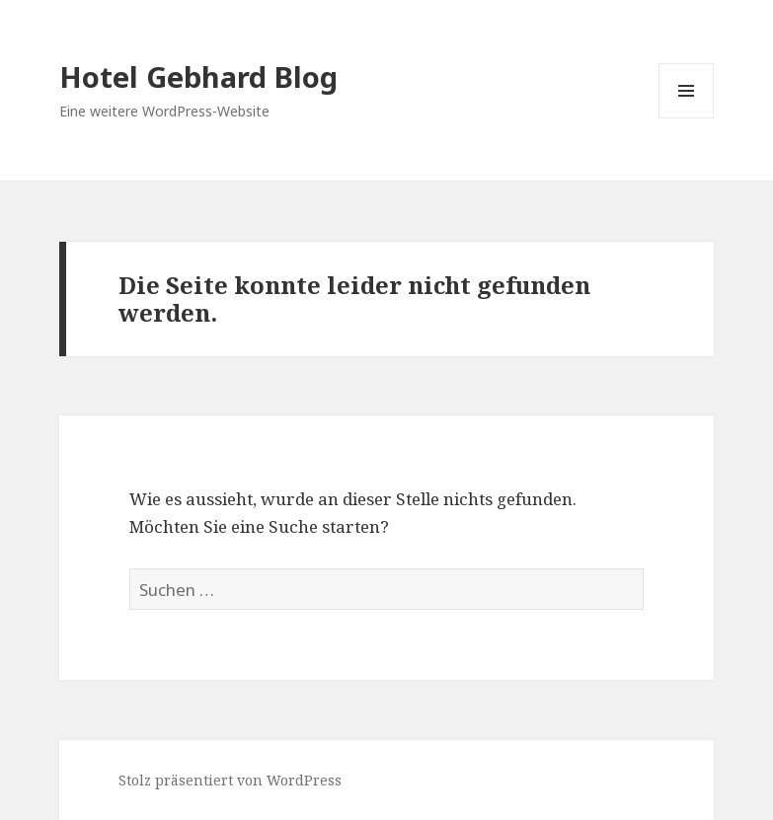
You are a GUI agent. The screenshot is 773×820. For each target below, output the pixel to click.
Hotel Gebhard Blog (198, 76)
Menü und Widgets (686, 117)
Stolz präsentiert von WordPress (230, 780)
